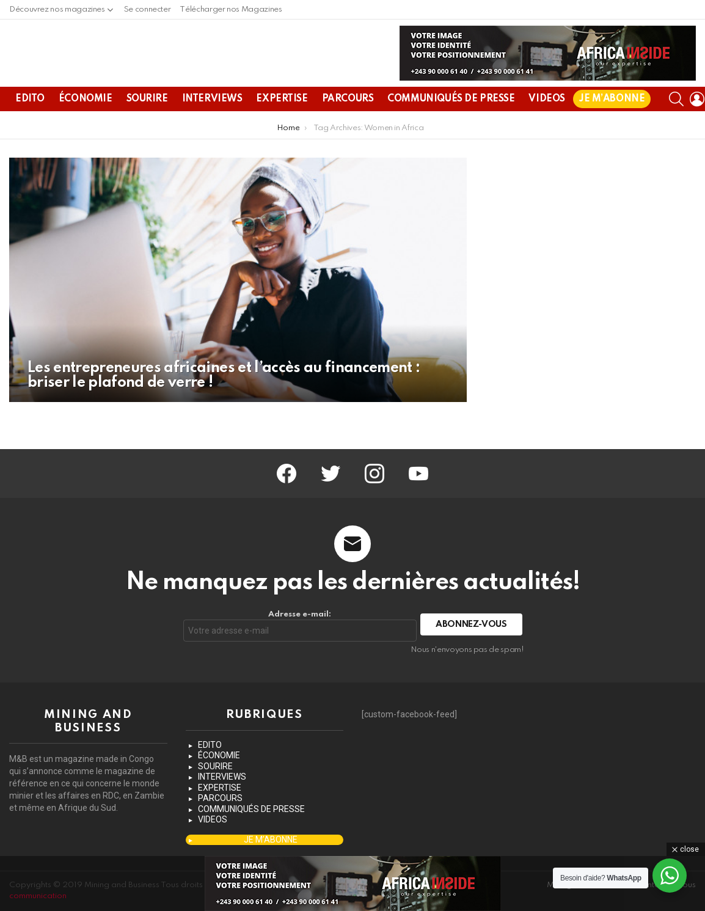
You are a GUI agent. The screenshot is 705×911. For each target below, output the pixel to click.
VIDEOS (546, 128)
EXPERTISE (281, 128)
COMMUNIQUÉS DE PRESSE (450, 128)
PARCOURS (348, 128)
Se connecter (147, 9)
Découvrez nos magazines (57, 12)
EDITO (30, 128)
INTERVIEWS (212, 128)
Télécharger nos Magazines (231, 9)
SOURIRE (147, 128)
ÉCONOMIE (85, 128)
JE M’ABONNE (612, 128)
